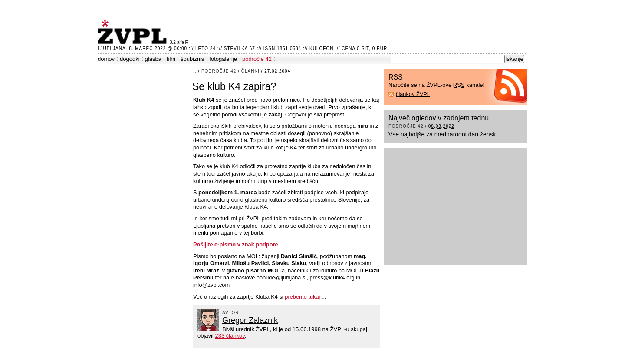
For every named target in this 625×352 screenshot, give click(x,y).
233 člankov (229, 335)
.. (195, 71)
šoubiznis (192, 59)
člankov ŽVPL (413, 94)
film (171, 59)
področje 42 (257, 59)
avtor (230, 312)
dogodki (130, 59)
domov (106, 59)
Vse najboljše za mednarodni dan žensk (442, 134)
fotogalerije (223, 59)
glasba (153, 59)
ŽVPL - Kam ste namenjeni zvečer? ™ (134, 32)
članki (250, 71)
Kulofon (321, 48)
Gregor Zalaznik (250, 320)
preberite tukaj (302, 296)
